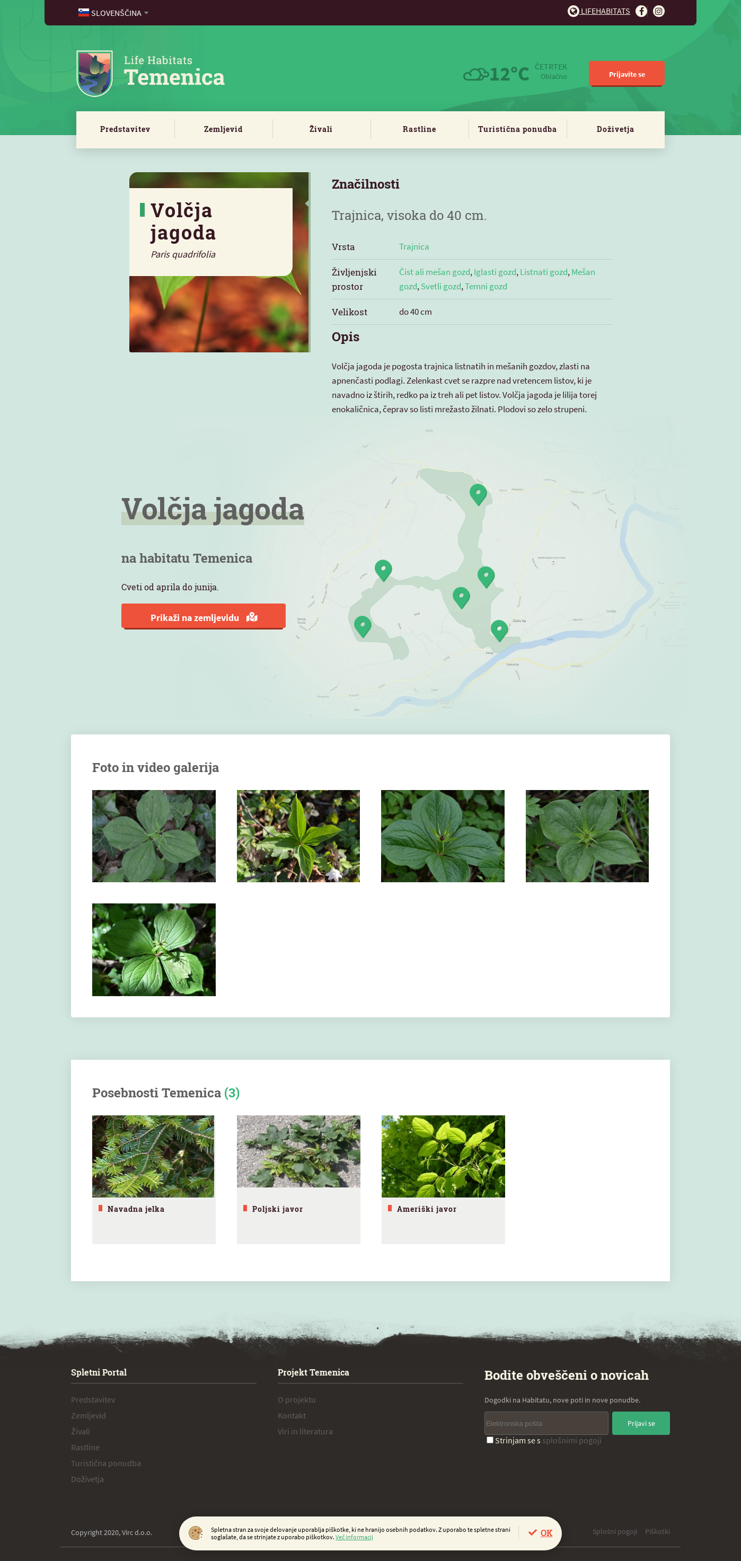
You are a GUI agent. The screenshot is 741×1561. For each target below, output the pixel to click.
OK (546, 1532)
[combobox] (114, 12)
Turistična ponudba (517, 129)
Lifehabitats (599, 10)
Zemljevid (223, 129)
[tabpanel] (154, 1178)
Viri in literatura (305, 1429)
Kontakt (292, 1413)
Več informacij (354, 1537)
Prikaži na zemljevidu (204, 617)
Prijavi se (641, 1421)
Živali (321, 129)
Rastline (419, 129)
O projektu (297, 1397)
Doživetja (615, 129)
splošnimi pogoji (572, 1438)
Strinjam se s (544, 1438)
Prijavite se (627, 74)
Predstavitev (125, 129)
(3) (232, 1092)
